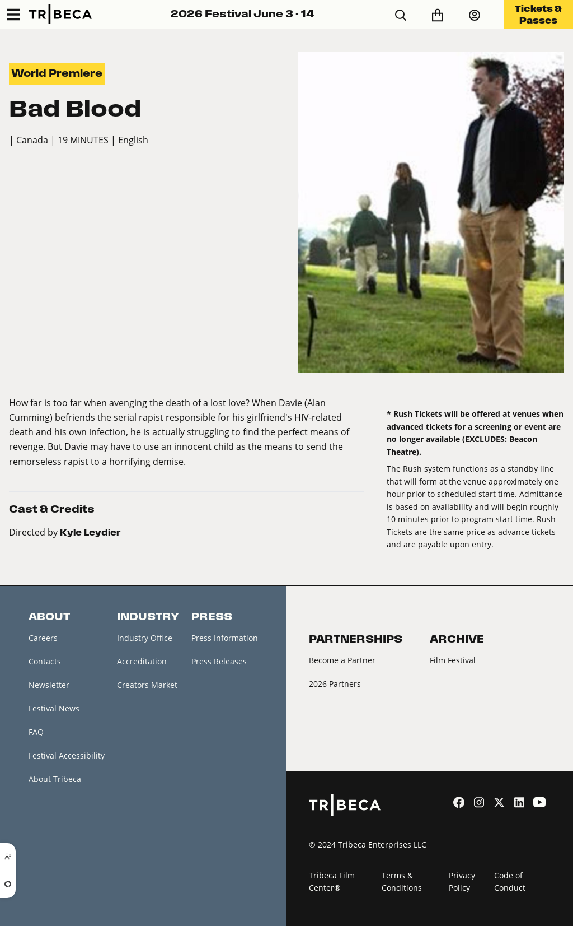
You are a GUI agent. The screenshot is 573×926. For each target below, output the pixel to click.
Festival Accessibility (67, 756)
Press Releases (219, 661)
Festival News (54, 708)
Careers (43, 637)
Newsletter (49, 685)
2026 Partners (335, 683)
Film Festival (453, 660)
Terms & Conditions (402, 882)
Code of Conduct (509, 882)
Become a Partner (342, 660)
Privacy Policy (462, 882)
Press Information (224, 637)
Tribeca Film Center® (332, 882)
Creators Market (147, 685)
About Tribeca (55, 779)
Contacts (45, 661)
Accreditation (142, 661)
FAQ (36, 732)
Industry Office (144, 637)
